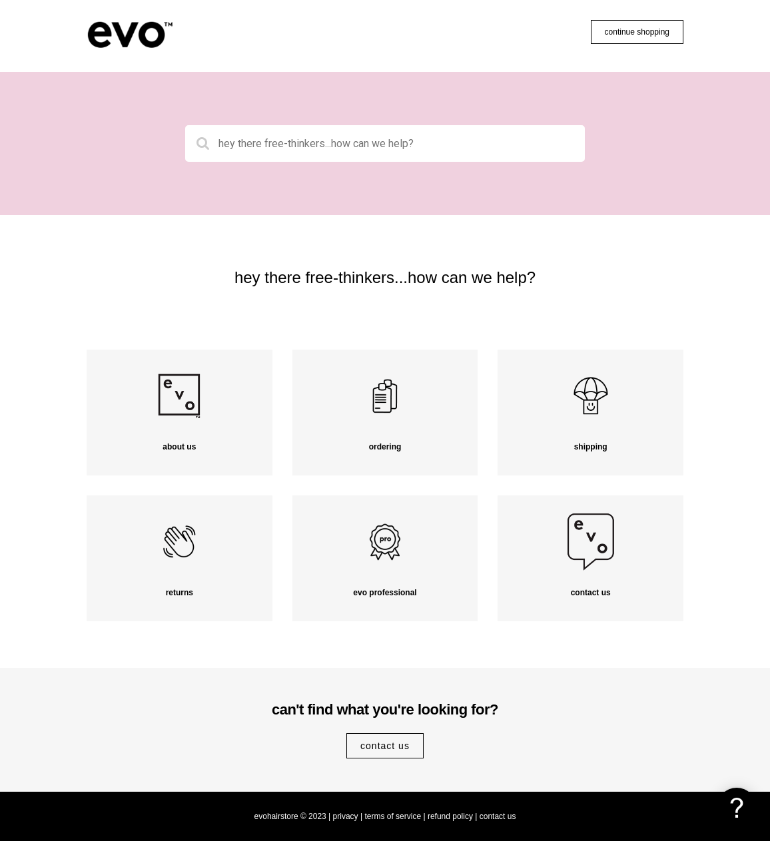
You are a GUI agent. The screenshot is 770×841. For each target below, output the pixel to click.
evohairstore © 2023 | (292, 816)
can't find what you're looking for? (385, 709)
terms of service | (394, 816)
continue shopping (637, 32)
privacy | (347, 816)
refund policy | (453, 816)
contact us (385, 745)
